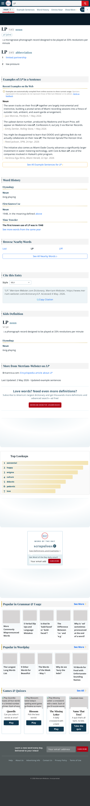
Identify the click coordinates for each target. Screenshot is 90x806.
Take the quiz (78, 727)
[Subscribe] (82, 749)
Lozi (5, 248)
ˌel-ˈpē (7, 34)
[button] (8, 10)
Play (11, 722)
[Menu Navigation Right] (87, 9)
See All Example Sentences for (44, 164)
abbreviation (24, 52)
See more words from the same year (22, 229)
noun (18, 29)
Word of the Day (44, 541)
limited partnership (16, 57)
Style (5, 282)
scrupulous (43, 546)
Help (11, 760)
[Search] (50, 3)
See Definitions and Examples (44, 551)
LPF (61, 248)
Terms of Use (75, 760)
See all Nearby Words (44, 256)
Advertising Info (33, 760)
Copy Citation (45, 299)
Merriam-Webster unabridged (45, 405)
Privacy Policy (61, 760)
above (39, 213)
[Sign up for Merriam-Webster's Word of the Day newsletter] (61, 749)
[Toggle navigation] (3, 3)
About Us (20, 760)
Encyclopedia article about (36, 372)
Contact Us (48, 760)
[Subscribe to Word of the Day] (38, 561)
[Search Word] (85, 3)
